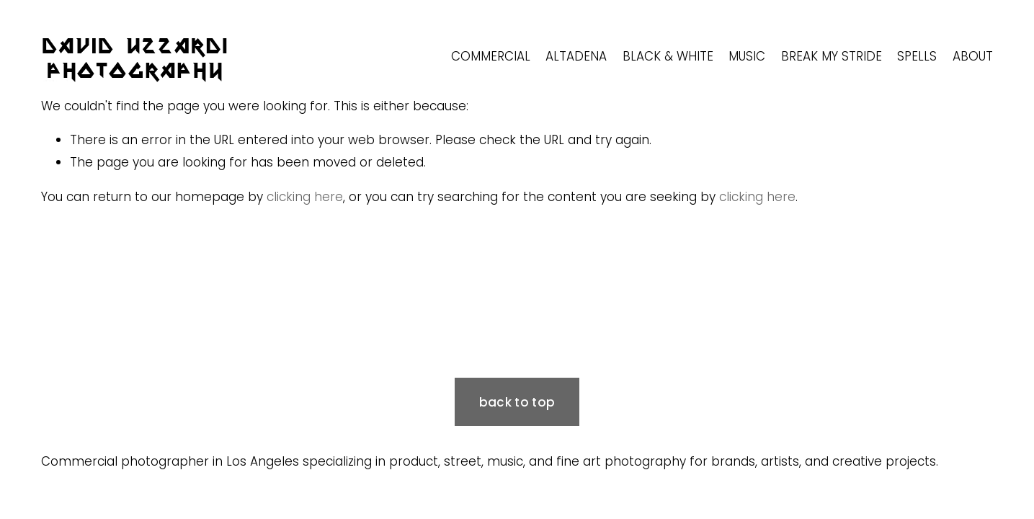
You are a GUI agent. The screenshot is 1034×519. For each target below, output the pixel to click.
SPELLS (917, 56)
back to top (517, 402)
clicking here (305, 196)
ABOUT (973, 56)
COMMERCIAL (490, 56)
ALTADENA (576, 56)
